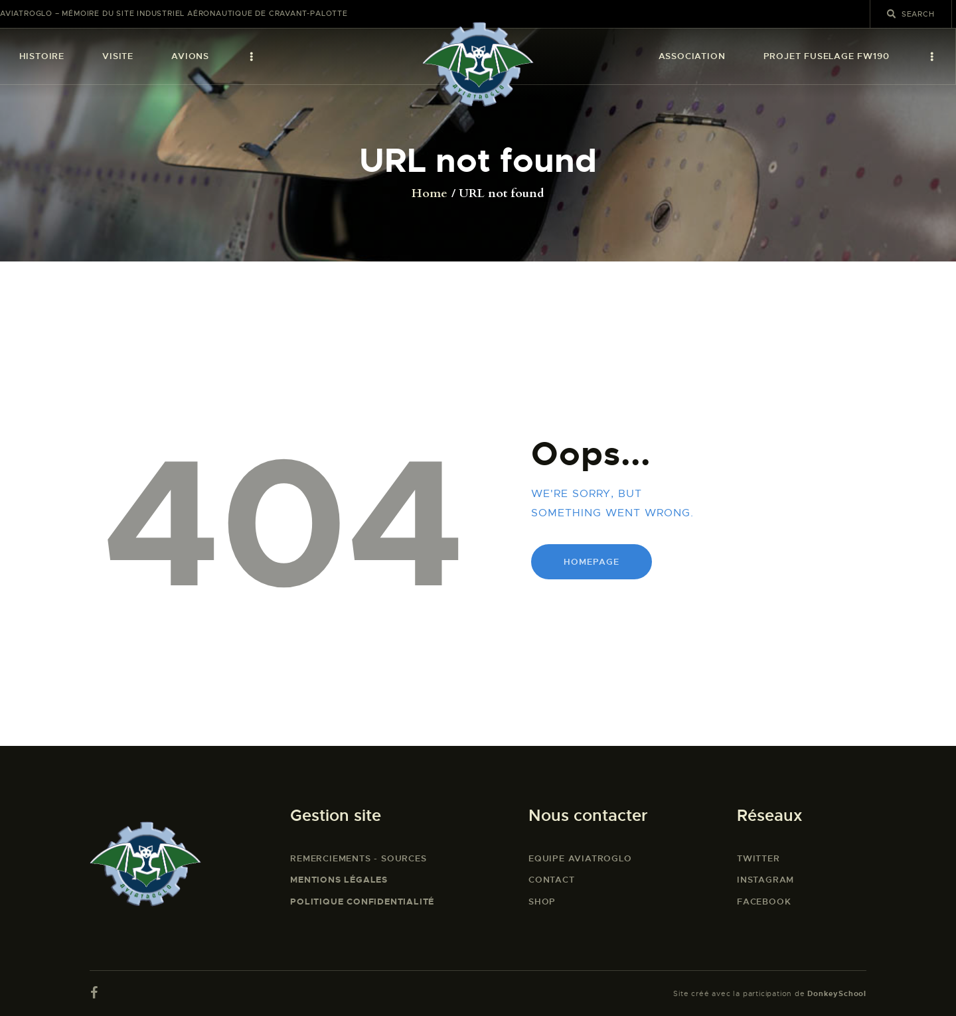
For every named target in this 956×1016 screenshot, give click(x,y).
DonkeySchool (836, 993)
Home (429, 194)
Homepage (591, 561)
